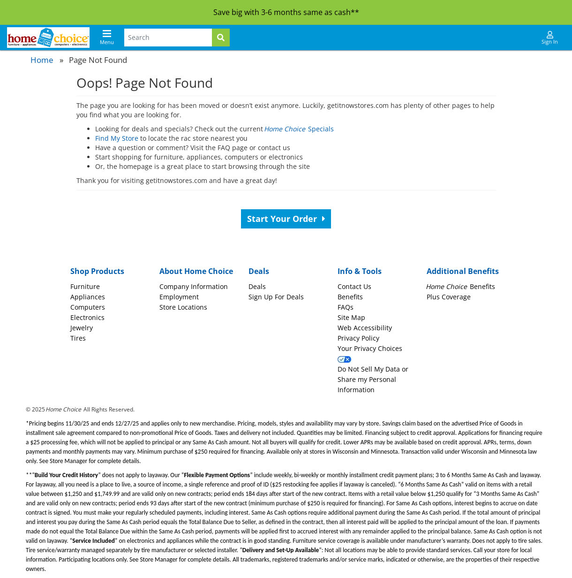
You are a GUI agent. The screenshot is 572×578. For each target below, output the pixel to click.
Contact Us (354, 286)
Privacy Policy (358, 338)
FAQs (346, 307)
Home (41, 59)
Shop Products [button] (97, 271)
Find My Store (116, 138)
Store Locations (183, 307)
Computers (87, 307)
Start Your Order (286, 218)
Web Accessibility (365, 327)
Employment (179, 296)
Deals (257, 286)
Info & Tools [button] (360, 271)
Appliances (87, 296)
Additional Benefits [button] (463, 271)
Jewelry (81, 327)
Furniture (85, 286)
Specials (299, 128)
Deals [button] (258, 271)
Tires (78, 338)
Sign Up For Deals (276, 296)
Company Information (193, 286)
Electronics (87, 317)
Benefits (350, 296)
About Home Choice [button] (196, 271)
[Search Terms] (168, 37)
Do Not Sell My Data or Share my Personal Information (373, 379)
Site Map (351, 317)
